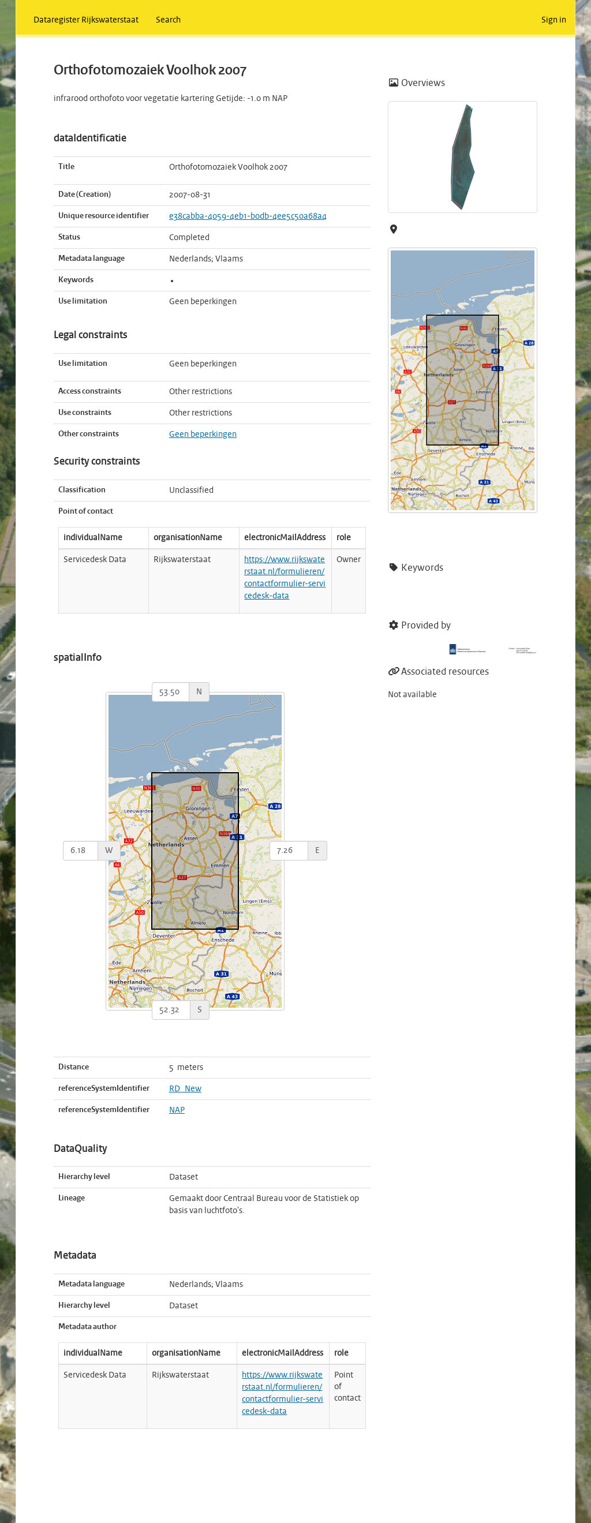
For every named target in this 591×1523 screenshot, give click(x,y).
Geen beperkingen (203, 435)
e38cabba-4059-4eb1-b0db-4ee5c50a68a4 (248, 216)
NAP (177, 1110)
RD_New (185, 1089)
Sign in (553, 20)
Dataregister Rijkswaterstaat (86, 20)
